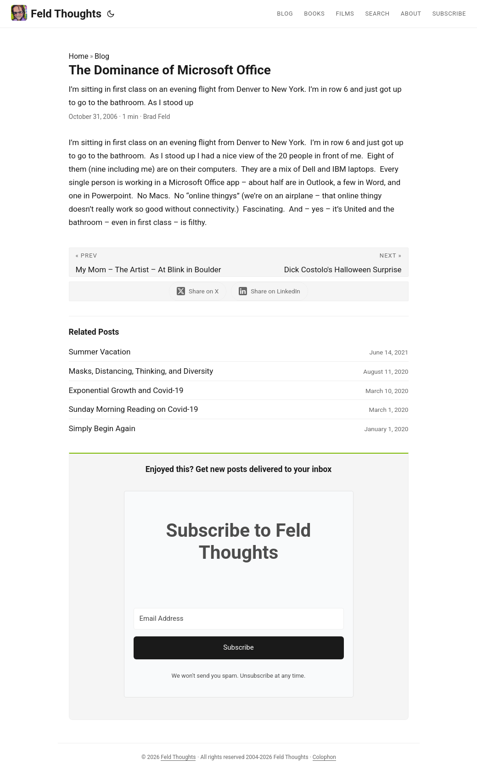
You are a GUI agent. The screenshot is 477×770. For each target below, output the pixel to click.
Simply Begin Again (102, 428)
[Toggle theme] (110, 14)
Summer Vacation (100, 351)
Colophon (324, 757)
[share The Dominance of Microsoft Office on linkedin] (269, 291)
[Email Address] (239, 618)
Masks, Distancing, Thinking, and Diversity (141, 371)
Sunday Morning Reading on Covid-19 (133, 409)
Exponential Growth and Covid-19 (126, 390)
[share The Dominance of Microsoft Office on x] (197, 291)
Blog (102, 56)
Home (79, 56)
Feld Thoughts (56, 13)
